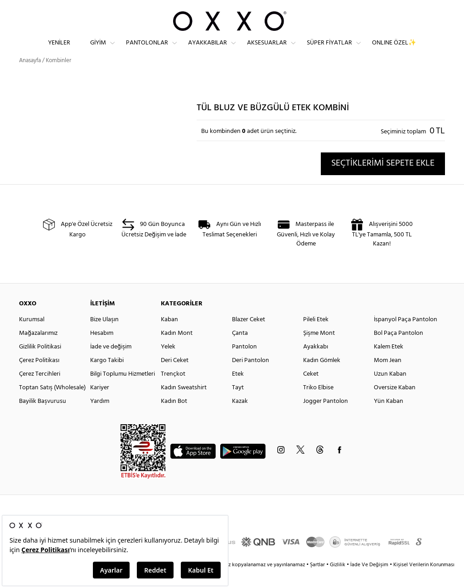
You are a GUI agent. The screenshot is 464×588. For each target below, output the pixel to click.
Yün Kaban (388, 417)
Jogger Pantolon (325, 417)
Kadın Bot (174, 417)
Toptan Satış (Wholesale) (52, 404)
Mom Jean (387, 377)
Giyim (98, 50)
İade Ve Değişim (369, 581)
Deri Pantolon (250, 377)
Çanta (240, 349)
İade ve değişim (110, 363)
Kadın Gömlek (321, 377)
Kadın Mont (177, 349)
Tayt (238, 404)
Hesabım (101, 349)
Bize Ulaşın (104, 336)
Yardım (99, 417)
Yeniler (59, 50)
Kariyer (99, 404)
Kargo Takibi (107, 377)
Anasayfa (30, 77)
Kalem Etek (388, 363)
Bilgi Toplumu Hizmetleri (122, 390)
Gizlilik (338, 581)
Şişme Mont (319, 349)
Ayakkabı (315, 363)
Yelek (168, 363)
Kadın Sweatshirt (184, 404)
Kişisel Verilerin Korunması (423, 581)
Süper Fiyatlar (329, 50)
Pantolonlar (147, 50)
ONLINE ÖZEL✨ (394, 50)
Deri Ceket (174, 377)
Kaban (169, 336)
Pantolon (244, 363)
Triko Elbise (318, 404)
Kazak (240, 417)
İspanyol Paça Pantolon (405, 336)
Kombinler (58, 77)
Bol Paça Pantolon (398, 349)
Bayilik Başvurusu (42, 417)
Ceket (311, 390)
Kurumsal (31, 336)
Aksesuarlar (267, 50)
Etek (238, 390)
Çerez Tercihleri (39, 390)
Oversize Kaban (395, 404)
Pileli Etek (316, 336)
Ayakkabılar (207, 50)
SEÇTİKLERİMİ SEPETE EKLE (383, 179)
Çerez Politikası (39, 377)
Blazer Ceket (248, 336)
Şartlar (318, 581)
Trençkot (173, 390)
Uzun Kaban (390, 390)
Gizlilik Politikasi (40, 363)
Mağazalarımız (38, 349)
